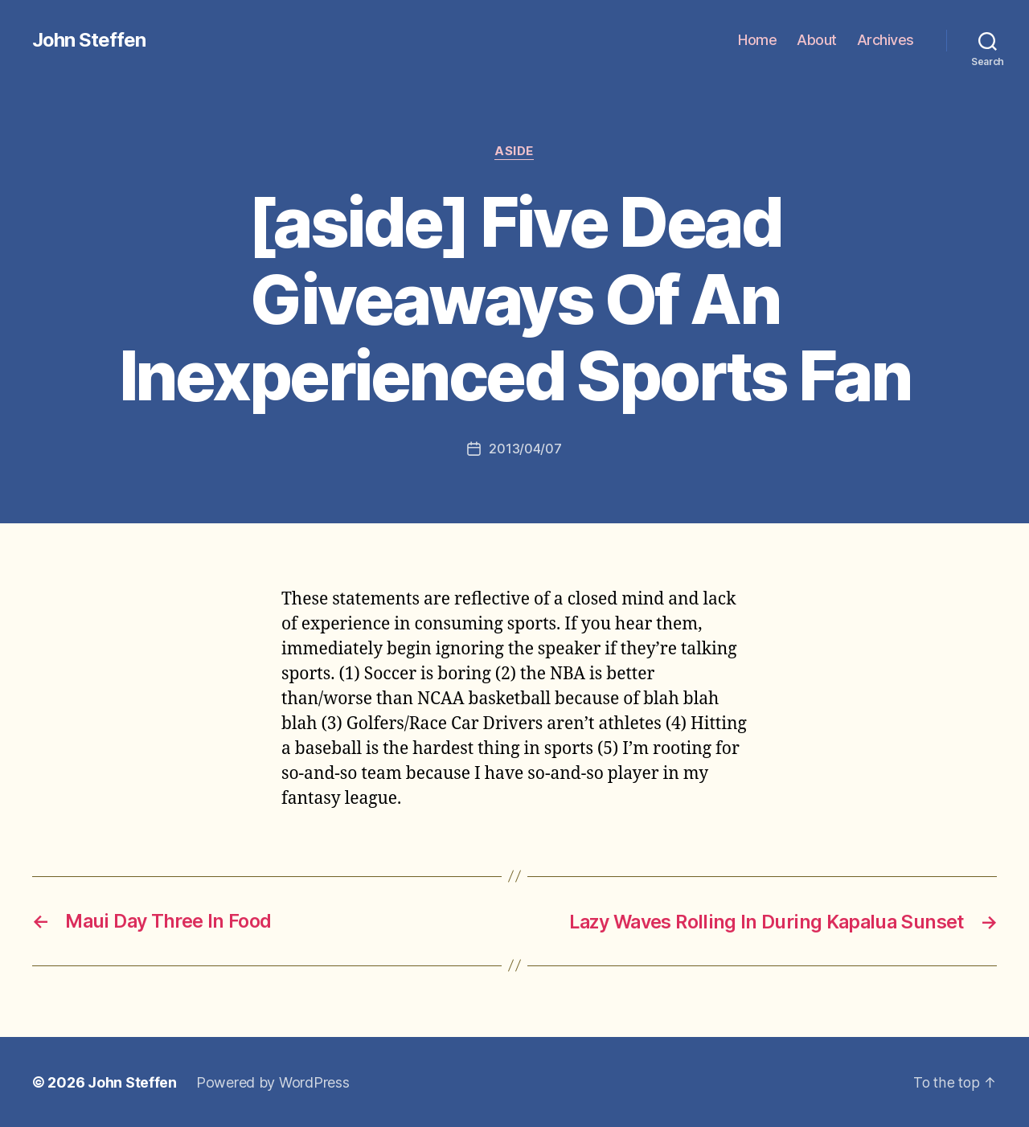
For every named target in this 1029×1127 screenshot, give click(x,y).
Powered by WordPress (273, 1081)
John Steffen (89, 40)
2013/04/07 (525, 449)
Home (757, 39)
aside (515, 152)
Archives (885, 39)
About (817, 39)
